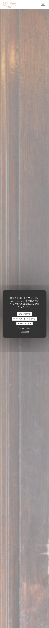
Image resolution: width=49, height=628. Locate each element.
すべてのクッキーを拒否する (24, 319)
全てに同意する (24, 314)
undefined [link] (25, 331)
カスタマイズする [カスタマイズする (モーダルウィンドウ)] (24, 323)
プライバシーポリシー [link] (25, 328)
